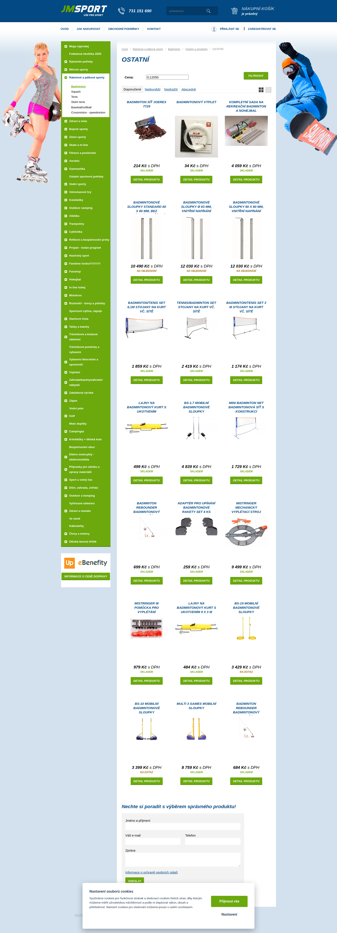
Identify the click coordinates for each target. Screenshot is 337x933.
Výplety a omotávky (196, 49)
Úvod (125, 49)
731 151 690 (140, 11)
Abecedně (188, 89)
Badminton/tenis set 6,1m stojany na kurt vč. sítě (146, 307)
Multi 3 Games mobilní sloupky (196, 706)
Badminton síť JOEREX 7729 (146, 104)
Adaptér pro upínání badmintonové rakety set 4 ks (196, 507)
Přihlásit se (229, 29)
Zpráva (130, 850)
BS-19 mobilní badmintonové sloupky (246, 607)
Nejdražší (171, 89)
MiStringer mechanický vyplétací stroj (246, 507)
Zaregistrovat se (262, 29)
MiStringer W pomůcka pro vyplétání (146, 607)
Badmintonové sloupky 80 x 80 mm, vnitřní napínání (246, 206)
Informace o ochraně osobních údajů (151, 872)
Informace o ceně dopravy (85, 576)
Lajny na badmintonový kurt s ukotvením (146, 407)
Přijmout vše (229, 901)
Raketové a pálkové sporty (148, 49)
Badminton (174, 49)
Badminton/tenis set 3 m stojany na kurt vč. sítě (246, 307)
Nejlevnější (152, 89)
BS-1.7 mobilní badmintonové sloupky (196, 407)
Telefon (190, 835)
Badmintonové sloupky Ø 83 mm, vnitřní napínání (196, 206)
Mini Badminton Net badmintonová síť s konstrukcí (246, 407)
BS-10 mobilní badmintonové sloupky (146, 708)
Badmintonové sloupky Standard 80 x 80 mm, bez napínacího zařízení (146, 207)
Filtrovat (255, 75)
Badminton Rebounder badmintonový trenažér (146, 508)
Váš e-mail (133, 835)
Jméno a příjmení (137, 820)
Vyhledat (208, 11)
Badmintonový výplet (196, 102)
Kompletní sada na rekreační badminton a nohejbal (246, 106)
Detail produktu (146, 179)
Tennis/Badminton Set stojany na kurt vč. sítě (196, 307)
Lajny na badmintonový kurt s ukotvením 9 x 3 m (196, 607)
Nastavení (229, 914)
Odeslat (134, 881)
